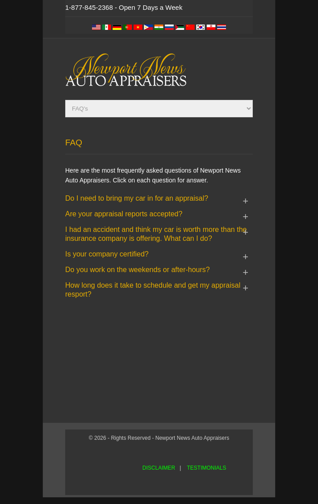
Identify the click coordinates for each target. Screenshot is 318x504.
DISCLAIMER (158, 468)
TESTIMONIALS (206, 468)
